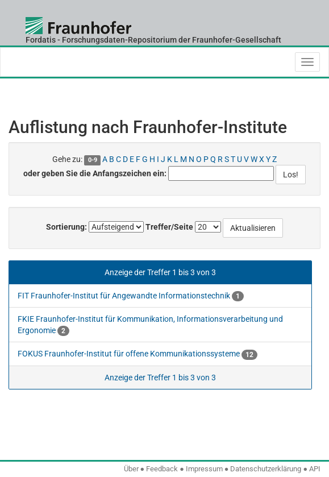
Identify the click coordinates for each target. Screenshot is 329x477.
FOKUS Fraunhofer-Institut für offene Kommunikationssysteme (137, 353)
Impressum (204, 468)
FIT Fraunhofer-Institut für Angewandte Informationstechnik (131, 295)
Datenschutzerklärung (265, 468)
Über (131, 468)
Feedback (162, 468)
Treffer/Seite (169, 226)
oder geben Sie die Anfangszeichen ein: (94, 173)
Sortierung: (66, 226)
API (314, 468)
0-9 (92, 160)
